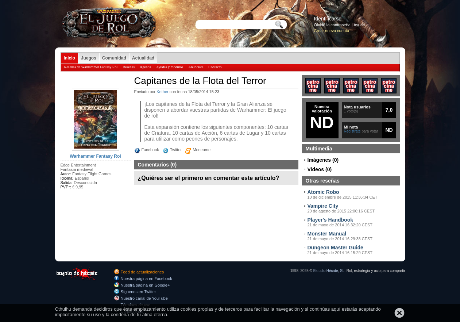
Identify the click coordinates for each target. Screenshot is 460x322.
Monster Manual (327, 234)
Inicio (69, 58)
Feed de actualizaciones (142, 272)
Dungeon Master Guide (335, 247)
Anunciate (195, 67)
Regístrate (352, 131)
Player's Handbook (330, 220)
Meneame (201, 149)
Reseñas (129, 67)
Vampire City (323, 206)
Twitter (176, 149)
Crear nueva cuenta (331, 30)
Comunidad (114, 58)
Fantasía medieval (77, 169)
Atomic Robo (323, 192)
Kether (162, 91)
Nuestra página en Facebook (146, 278)
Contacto (214, 67)
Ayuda (359, 25)
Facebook (150, 149)
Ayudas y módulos (169, 67)
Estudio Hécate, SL (329, 271)
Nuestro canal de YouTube (144, 298)
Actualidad (143, 58)
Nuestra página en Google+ (145, 285)
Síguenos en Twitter (138, 292)
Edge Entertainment (78, 165)
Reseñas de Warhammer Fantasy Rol (91, 67)
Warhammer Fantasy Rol (95, 156)
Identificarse (327, 19)
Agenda (145, 67)
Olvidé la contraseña (332, 25)
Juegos (88, 58)
